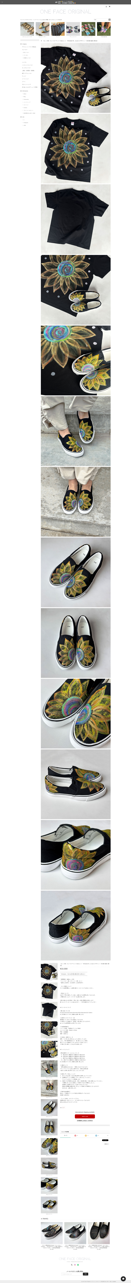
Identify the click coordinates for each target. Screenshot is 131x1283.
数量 (61, 1107)
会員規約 (114, 1281)
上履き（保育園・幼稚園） (28, 70)
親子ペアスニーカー (27, 73)
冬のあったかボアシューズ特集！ (30, 87)
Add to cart (85, 1116)
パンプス (24, 62)
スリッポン (25, 55)
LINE (25, 125)
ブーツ (23, 81)
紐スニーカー (26, 52)
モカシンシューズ (26, 84)
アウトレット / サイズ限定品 (29, 46)
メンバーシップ (27, 102)
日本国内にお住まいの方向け (85, 1120)
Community (26, 99)
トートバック (25, 78)
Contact (25, 107)
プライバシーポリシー (28, 110)
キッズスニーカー (26, 67)
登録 (85, 1274)
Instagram (26, 122)
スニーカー (24, 49)
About (25, 93)
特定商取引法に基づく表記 (29, 113)
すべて (65, 1135)
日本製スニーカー (27, 57)
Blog (25, 96)
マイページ (26, 104)
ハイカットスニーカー (27, 65)
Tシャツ (24, 76)
